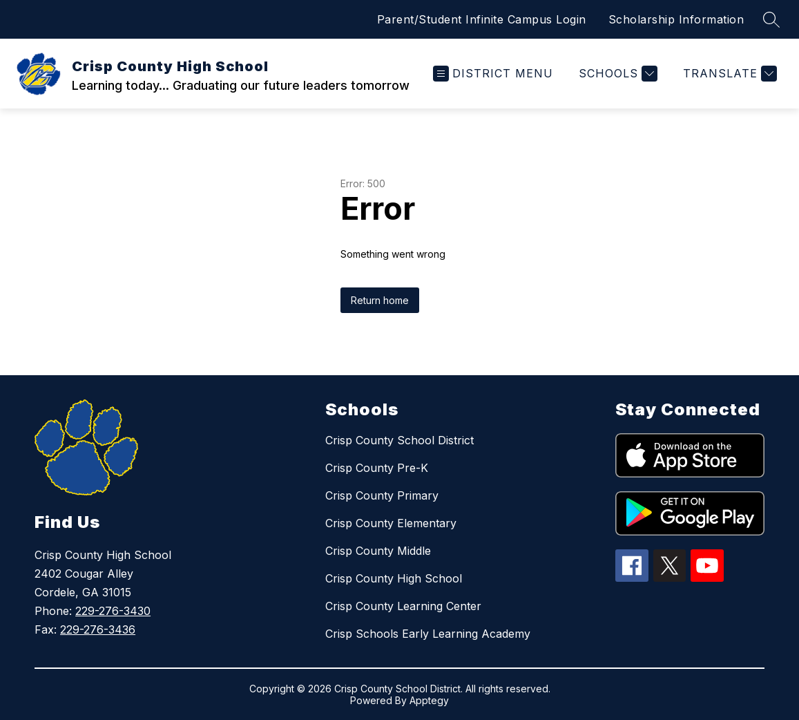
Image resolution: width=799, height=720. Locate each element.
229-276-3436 (97, 629)
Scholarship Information (676, 19)
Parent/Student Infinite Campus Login (481, 19)
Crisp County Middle (378, 551)
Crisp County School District (399, 440)
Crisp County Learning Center (403, 606)
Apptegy (429, 700)
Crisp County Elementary (390, 523)
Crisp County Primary (382, 495)
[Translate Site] (728, 73)
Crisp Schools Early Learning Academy (427, 634)
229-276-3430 (113, 611)
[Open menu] (493, 73)
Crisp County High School (393, 578)
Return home (380, 300)
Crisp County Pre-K (376, 468)
